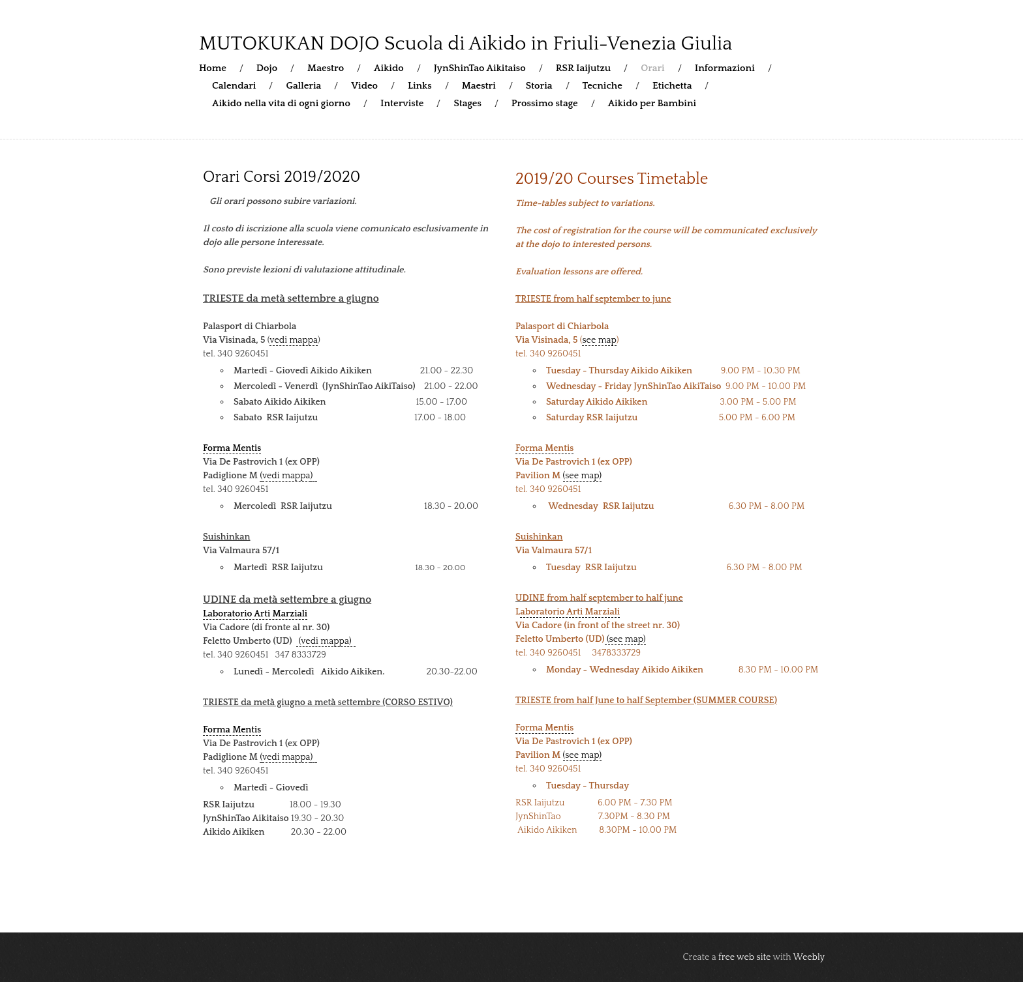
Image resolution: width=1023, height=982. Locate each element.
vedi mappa (293, 340)
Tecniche (602, 85)
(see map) (582, 475)
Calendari (234, 85)
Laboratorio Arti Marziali (255, 614)
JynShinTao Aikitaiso (480, 68)
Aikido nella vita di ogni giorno (281, 103)
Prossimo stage (545, 103)
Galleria (303, 85)
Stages (467, 103)
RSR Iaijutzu (583, 68)
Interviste (402, 103)
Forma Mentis (232, 448)
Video (364, 85)
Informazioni (725, 68)
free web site (744, 957)
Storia (539, 85)
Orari (653, 68)
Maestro (325, 68)
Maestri (479, 85)
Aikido (389, 68)
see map (599, 340)
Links (420, 85)
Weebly (809, 957)
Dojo (266, 68)
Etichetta (672, 85)
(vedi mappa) (326, 641)
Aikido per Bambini (652, 103)
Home (212, 68)
